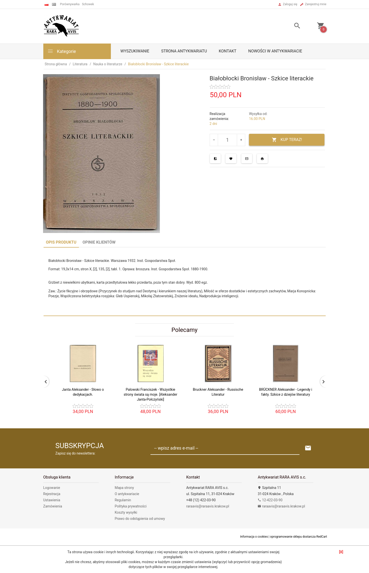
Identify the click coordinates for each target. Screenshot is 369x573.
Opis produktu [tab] (61, 242)
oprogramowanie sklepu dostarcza (293, 536)
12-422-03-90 (270, 500)
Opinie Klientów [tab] (99, 242)
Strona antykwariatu (184, 51)
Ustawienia (51, 500)
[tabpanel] (185, 281)
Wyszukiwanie (135, 51)
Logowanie (51, 488)
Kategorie (61, 51)
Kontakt (227, 51)
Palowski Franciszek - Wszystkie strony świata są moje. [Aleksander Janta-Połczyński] (150, 394)
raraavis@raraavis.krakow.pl (207, 506)
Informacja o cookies (254, 536)
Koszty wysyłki (126, 512)
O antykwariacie (127, 494)
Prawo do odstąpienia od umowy (140, 519)
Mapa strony (124, 488)
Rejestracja (51, 494)
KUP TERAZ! (287, 139)
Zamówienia (52, 506)
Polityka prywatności (131, 506)
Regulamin (123, 500)
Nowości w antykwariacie (275, 51)
